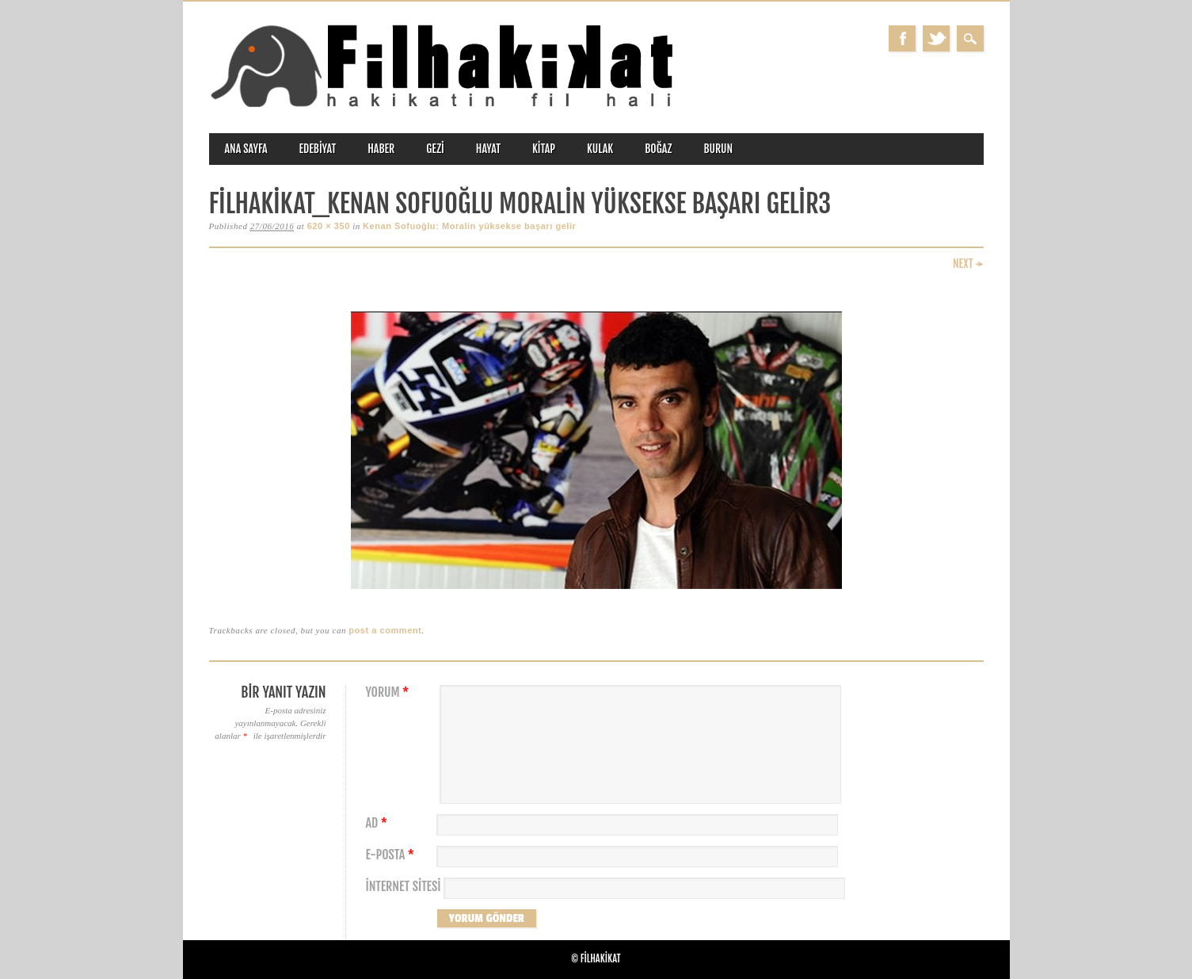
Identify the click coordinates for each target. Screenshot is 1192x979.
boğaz (658, 148)
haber (381, 148)
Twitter (936, 38)
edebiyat (318, 148)
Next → (968, 263)
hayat (488, 148)
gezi (435, 148)
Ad (378, 823)
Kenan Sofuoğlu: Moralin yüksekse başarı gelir (469, 226)
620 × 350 (328, 226)
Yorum (389, 692)
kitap (543, 148)
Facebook (902, 38)
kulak (600, 148)
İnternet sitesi (403, 886)
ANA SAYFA (246, 148)
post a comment (384, 630)
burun (718, 148)
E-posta (392, 854)
